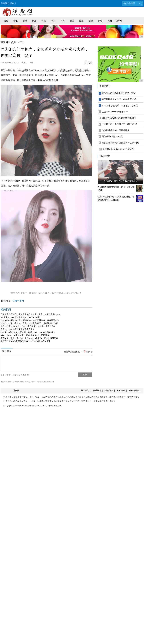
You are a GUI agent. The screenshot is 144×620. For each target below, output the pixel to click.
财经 (25, 21)
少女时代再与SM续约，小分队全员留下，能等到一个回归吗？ (28, 326)
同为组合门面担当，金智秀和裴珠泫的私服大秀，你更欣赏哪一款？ (31, 314)
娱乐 (34, 21)
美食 (91, 21)
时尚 (62, 21)
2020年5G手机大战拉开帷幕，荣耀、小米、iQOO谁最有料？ (28, 332)
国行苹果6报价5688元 (112, 136)
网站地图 (133, 390)
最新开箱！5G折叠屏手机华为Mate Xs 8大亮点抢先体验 (25, 341)
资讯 (15, 21)
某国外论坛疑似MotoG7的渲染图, (119, 149)
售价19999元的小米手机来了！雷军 (119, 93)
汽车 (53, 21)
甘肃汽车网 (18, 301)
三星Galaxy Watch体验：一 (115, 111)
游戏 (81, 21)
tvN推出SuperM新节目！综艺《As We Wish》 (21, 317)
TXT (139, 390)
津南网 (4, 42)
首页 (6, 21)
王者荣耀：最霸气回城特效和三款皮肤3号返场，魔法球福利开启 (29, 338)
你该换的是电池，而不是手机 (116, 130)
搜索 (140, 3)
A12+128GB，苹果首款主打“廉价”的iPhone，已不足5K (25, 335)
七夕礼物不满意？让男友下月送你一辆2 (120, 142)
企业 (72, 21)
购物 (100, 21)
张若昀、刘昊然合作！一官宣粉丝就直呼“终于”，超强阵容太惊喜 (29, 323)
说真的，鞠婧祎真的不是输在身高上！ (18, 329)
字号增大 (90, 62)
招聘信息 (109, 390)
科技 (44, 21)
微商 (110, 21)
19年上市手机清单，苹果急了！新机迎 (120, 105)
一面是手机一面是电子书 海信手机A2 (119, 124)
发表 (85, 374)
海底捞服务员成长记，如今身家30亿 (119, 99)
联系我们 (97, 390)
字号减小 (86, 62)
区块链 (119, 21)
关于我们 (85, 390)
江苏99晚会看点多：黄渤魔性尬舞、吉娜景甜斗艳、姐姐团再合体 (30, 320)
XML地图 (121, 390)
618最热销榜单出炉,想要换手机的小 (119, 118)
